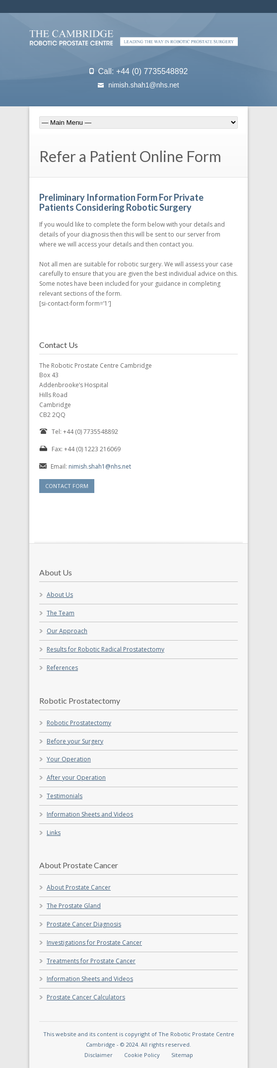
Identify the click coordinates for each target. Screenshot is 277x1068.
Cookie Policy (142, 1055)
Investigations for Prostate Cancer (94, 942)
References (62, 667)
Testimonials (64, 796)
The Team (60, 613)
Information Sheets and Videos (90, 814)
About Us (60, 594)
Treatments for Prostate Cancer (91, 961)
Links (54, 832)
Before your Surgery (75, 741)
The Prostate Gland (74, 906)
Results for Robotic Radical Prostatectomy (105, 649)
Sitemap (182, 1055)
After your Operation (76, 777)
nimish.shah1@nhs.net (143, 85)
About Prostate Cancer (79, 887)
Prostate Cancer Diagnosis (84, 924)
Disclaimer (98, 1055)
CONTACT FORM (66, 486)
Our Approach (67, 631)
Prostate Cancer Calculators (86, 997)
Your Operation (69, 759)
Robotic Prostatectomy (79, 723)
